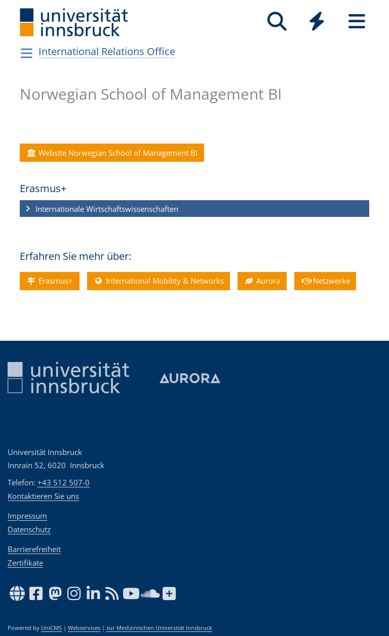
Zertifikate (25, 563)
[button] (194, 208)
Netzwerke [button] (325, 281)
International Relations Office (106, 51)
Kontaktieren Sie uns (43, 496)
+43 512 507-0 (63, 482)
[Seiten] (357, 21)
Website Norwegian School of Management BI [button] (112, 153)
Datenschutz (29, 529)
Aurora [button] (262, 281)
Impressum (27, 516)
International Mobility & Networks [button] (158, 281)
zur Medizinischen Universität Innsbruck (159, 627)
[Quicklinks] (317, 21)
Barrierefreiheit (34, 549)
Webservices (84, 627)
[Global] (317, 22)
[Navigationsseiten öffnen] (26, 53)
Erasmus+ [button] (49, 281)
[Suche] (277, 21)
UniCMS (51, 627)
